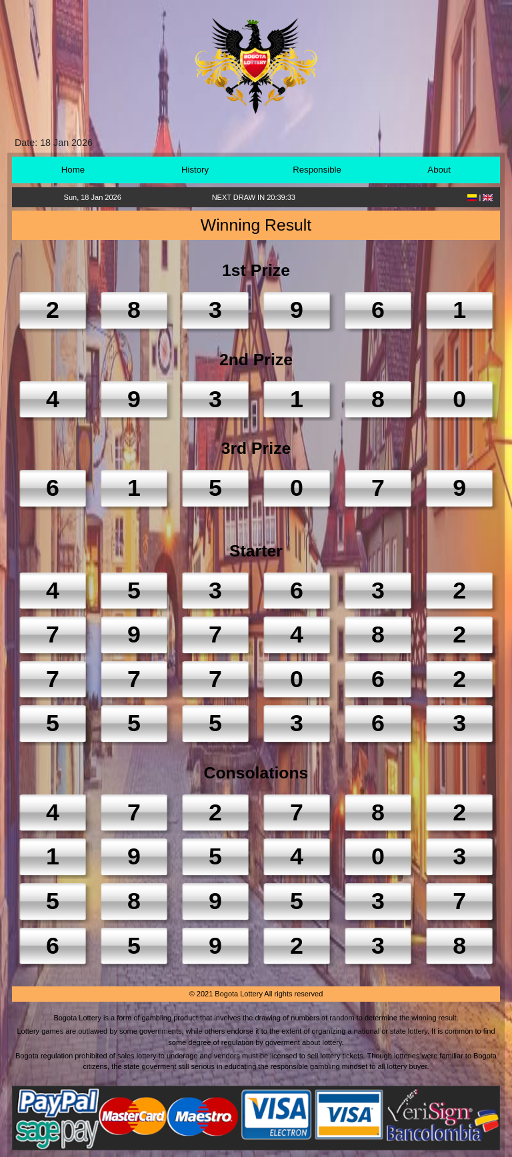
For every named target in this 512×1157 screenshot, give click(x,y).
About (438, 170)
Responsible (317, 170)
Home (73, 170)
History (195, 170)
